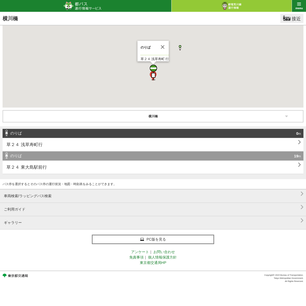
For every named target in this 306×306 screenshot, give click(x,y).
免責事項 (136, 257)
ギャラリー (153, 220)
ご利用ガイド (153, 207)
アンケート (140, 252)
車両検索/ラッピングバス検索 (153, 193)
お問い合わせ (164, 252)
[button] (153, 72)
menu (299, 6)
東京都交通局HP (153, 263)
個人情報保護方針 (162, 257)
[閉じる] (162, 47)
